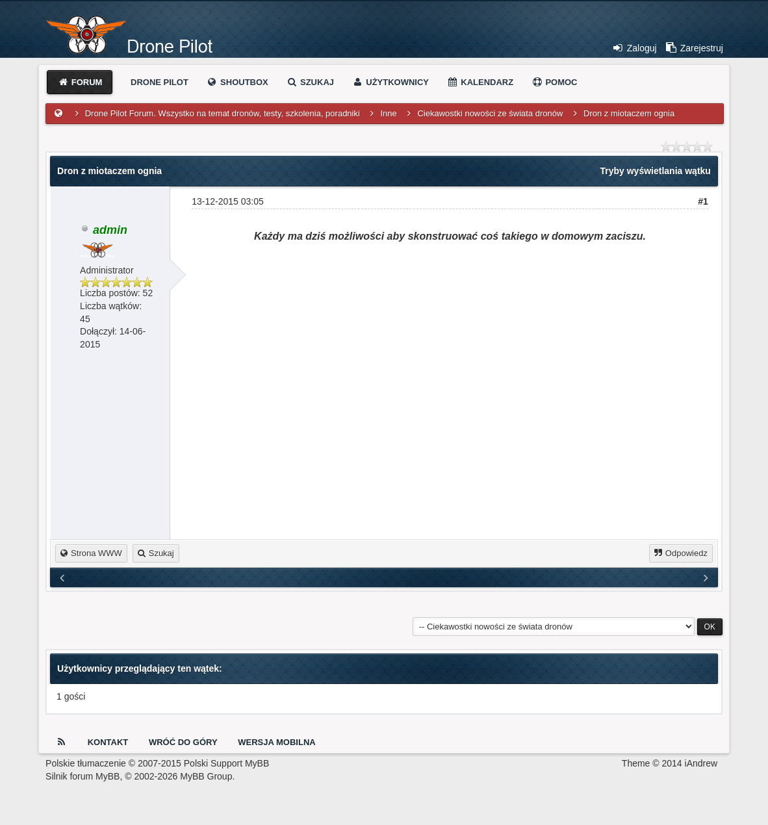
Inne (389, 113)
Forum (79, 82)
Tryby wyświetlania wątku (655, 171)
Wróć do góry (183, 742)
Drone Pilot (159, 82)
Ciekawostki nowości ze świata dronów (490, 113)
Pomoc (554, 82)
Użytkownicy (390, 82)
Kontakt (108, 742)
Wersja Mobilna (276, 742)
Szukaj (310, 82)
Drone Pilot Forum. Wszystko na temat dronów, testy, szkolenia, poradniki (222, 113)
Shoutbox (237, 82)
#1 (703, 201)
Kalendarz (480, 82)
